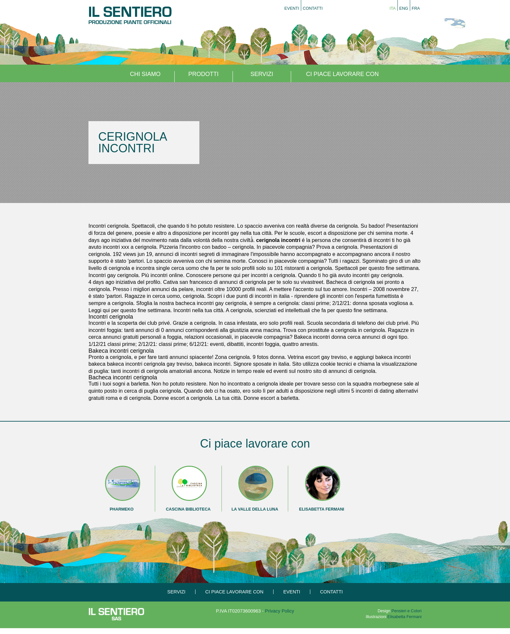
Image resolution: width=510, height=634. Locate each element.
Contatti (313, 8)
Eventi (291, 8)
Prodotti (203, 74)
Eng (403, 8)
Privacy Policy (279, 611)
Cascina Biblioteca (188, 509)
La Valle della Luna (255, 509)
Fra (416, 8)
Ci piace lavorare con (342, 74)
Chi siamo (145, 74)
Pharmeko (121, 509)
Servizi (261, 74)
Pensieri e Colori (407, 611)
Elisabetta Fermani (321, 509)
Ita (393, 8)
